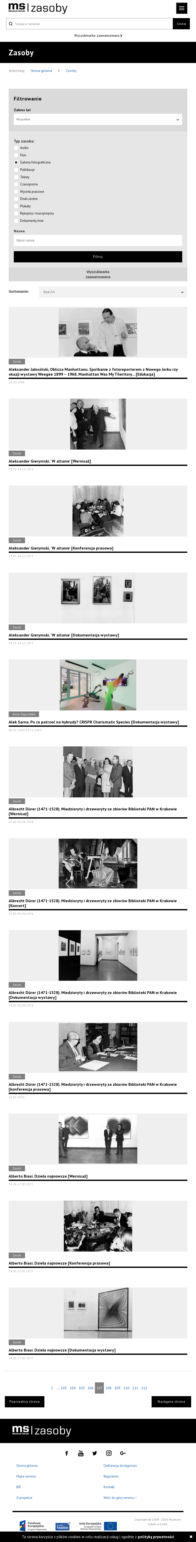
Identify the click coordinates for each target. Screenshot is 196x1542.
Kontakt (109, 1487)
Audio (24, 148)
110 (126, 1388)
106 (91, 1388)
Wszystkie (98, 119)
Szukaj (181, 24)
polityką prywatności (156, 1536)
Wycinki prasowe (32, 191)
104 (73, 1388)
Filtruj (98, 256)
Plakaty (25, 206)
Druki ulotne (29, 199)
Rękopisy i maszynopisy (37, 213)
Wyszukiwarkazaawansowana (98, 274)
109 (117, 1388)
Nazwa (19, 231)
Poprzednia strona (24, 1401)
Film (23, 155)
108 (108, 1388)
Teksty (24, 177)
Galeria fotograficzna (35, 162)
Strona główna (42, 71)
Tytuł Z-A (113, 292)
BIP (18, 1487)
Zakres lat (22, 110)
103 (64, 1388)
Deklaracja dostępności (120, 1465)
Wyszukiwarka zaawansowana (97, 35)
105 (82, 1388)
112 (144, 1388)
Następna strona (171, 1401)
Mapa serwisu (26, 1476)
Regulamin (111, 1476)
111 (135, 1388)
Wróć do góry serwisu (120, 1498)
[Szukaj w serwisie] (89, 23)
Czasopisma (29, 184)
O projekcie (24, 1498)
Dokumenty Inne (32, 221)
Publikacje (27, 170)
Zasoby (71, 71)
